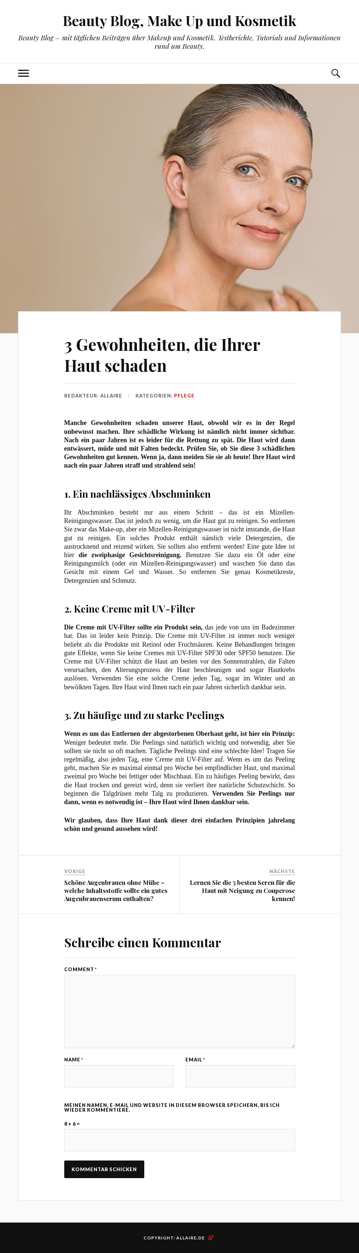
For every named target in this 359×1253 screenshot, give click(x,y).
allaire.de (190, 1238)
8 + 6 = (72, 1124)
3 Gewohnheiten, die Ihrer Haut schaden (162, 354)
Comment (80, 969)
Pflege (184, 396)
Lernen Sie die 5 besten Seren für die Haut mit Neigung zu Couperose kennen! (242, 890)
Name (73, 1059)
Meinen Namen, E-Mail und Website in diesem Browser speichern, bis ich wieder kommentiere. (172, 1107)
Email (195, 1059)
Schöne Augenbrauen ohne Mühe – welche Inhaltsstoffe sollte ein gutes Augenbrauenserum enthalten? (115, 890)
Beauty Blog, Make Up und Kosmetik (179, 20)
